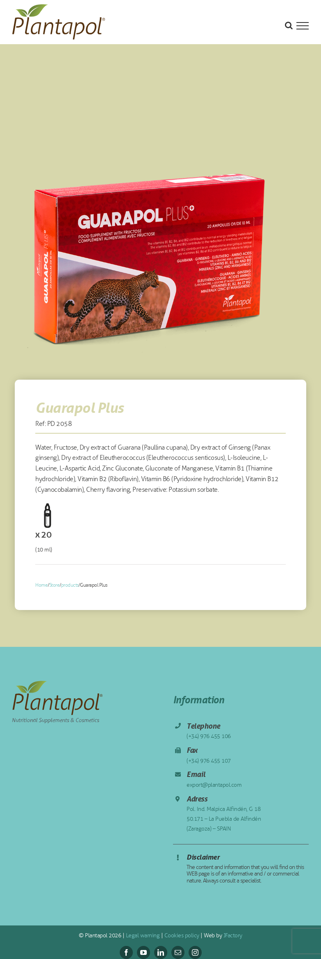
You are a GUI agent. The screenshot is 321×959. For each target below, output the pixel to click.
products (70, 585)
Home (41, 585)
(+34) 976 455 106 (209, 736)
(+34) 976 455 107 (209, 760)
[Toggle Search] (289, 25)
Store (54, 585)
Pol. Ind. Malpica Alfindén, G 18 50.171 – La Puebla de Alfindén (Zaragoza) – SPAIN (224, 819)
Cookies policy (181, 935)
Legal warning (141, 935)
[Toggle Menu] (302, 25)
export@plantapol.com (214, 784)
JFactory (232, 935)
